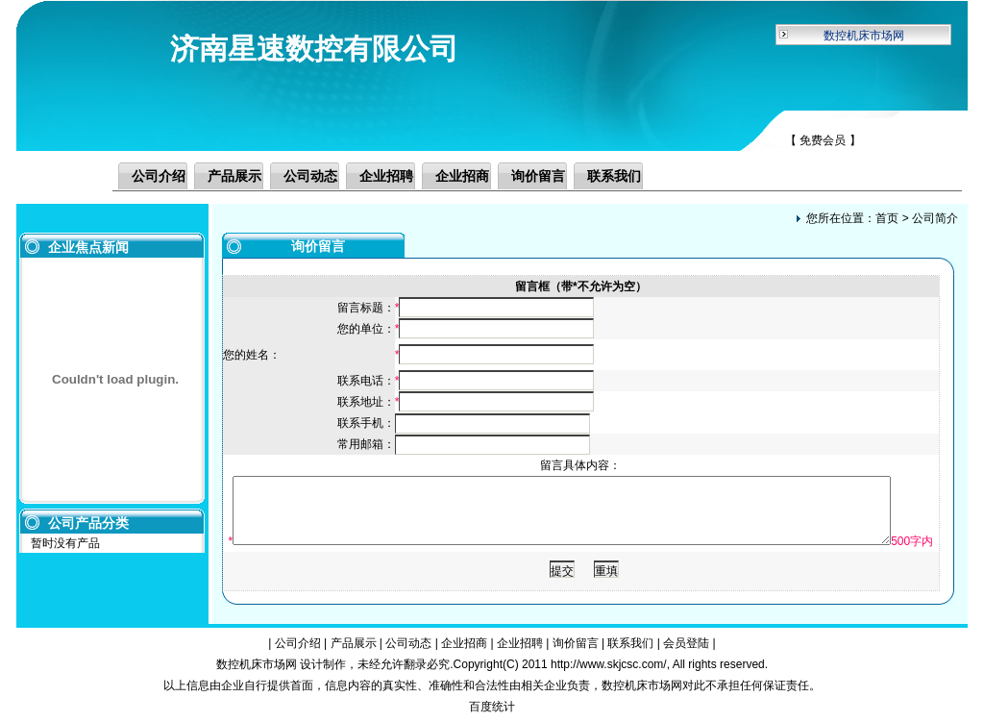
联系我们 (614, 176)
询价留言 (538, 176)
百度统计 (492, 706)
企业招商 (462, 176)
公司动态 (310, 176)
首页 (886, 218)
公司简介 (935, 218)
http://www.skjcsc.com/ (609, 664)
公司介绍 (158, 176)
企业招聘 (386, 176)
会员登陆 (686, 643)
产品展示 (234, 176)
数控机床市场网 (864, 35)
